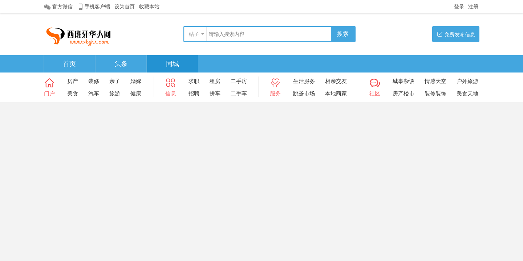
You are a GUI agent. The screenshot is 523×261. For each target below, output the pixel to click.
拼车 (215, 93)
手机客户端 (93, 6)
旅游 (114, 93)
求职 (193, 81)
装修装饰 (435, 93)
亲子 (114, 81)
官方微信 (58, 7)
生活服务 (304, 81)
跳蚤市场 (304, 93)
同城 (172, 63)
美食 (72, 93)
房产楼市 (403, 93)
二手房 (239, 81)
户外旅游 (467, 81)
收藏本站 (149, 6)
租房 (215, 81)
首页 (69, 63)
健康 (135, 93)
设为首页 (124, 6)
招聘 (193, 93)
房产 (72, 81)
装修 (93, 81)
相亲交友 (336, 81)
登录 (459, 6)
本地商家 (336, 93)
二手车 (239, 93)
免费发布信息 (456, 34)
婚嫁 (135, 81)
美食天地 (467, 93)
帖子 (194, 34)
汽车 (93, 93)
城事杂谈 (403, 81)
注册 (473, 6)
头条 (120, 63)
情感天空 (435, 81)
